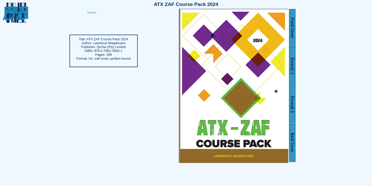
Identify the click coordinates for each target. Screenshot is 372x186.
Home (92, 12)
